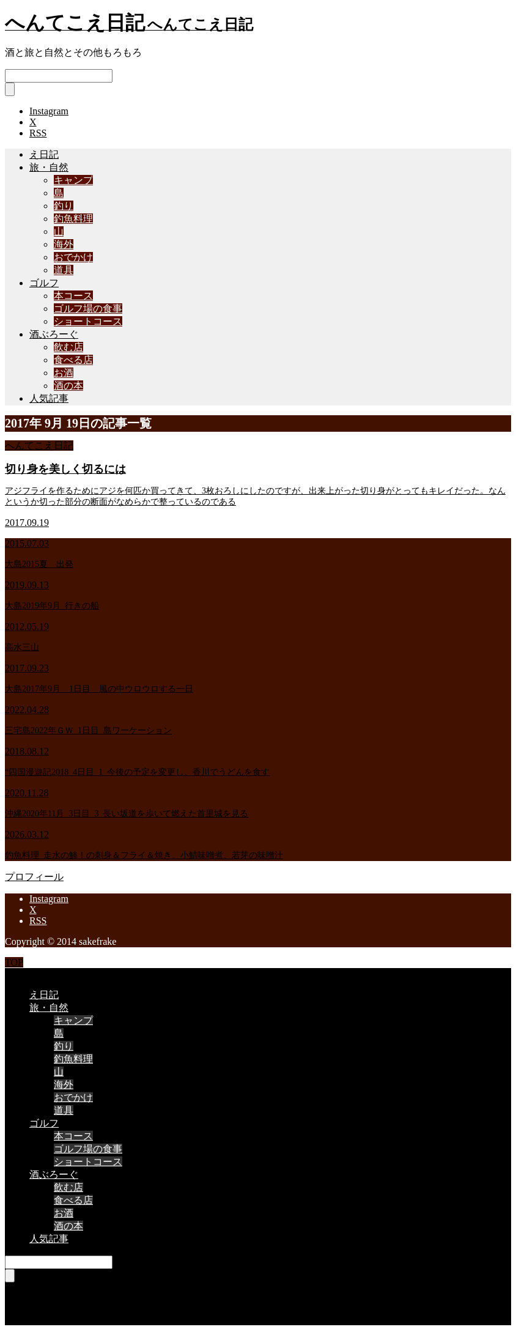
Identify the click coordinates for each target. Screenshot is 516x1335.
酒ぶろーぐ (53, 334)
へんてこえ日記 (39, 445)
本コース (73, 295)
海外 (63, 244)
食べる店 (73, 360)
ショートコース (88, 321)
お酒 (63, 373)
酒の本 (68, 385)
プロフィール (34, 876)
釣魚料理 (73, 218)
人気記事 (48, 398)
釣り (63, 206)
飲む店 (68, 347)
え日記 (44, 154)
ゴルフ (44, 283)
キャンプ (73, 180)
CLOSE (20, 973)
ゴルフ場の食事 (88, 308)
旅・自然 (48, 167)
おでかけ (73, 257)
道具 (63, 270)
